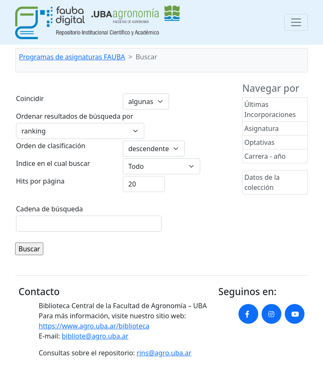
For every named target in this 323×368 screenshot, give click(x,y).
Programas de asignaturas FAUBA (72, 56)
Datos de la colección (262, 182)
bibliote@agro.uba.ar (95, 336)
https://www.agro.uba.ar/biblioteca (94, 326)
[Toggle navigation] (296, 22)
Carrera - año (265, 156)
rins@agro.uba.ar (164, 352)
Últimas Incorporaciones (270, 109)
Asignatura (261, 128)
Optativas (259, 142)
